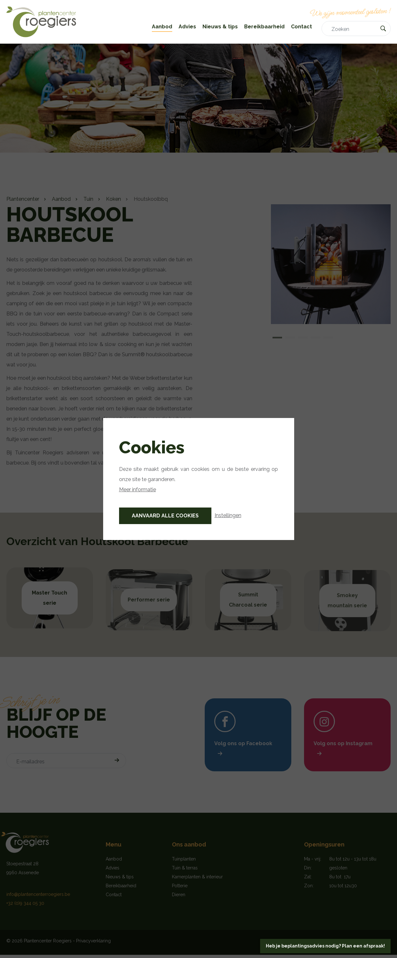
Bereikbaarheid (264, 27)
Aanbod (162, 27)
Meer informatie (137, 489)
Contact (301, 27)
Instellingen (228, 515)
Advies (187, 27)
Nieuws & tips (220, 27)
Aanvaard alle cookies (165, 516)
